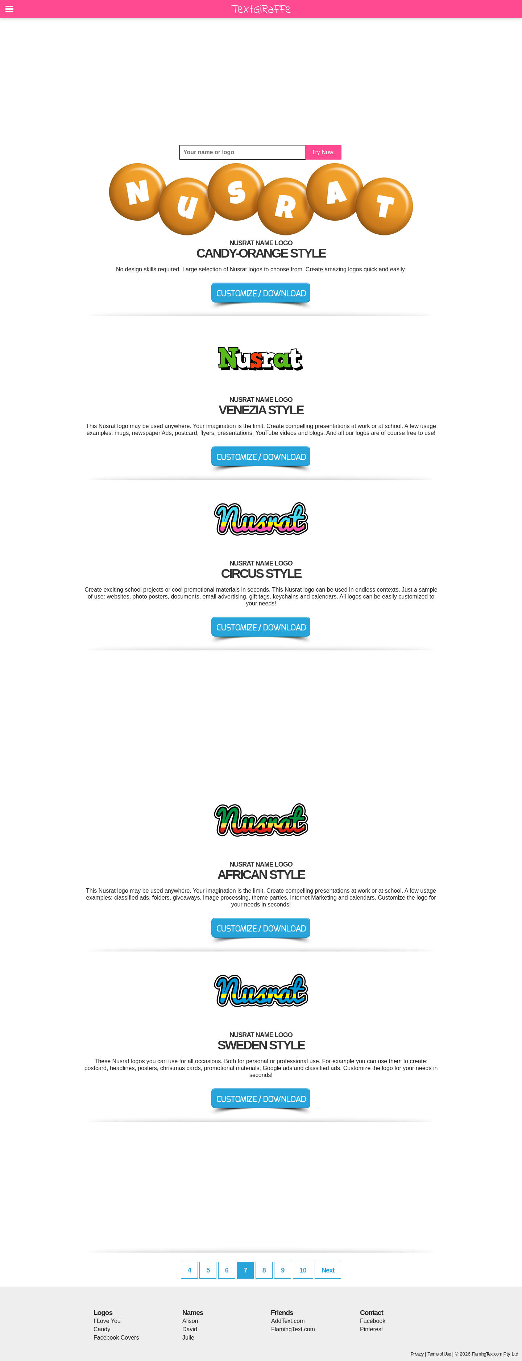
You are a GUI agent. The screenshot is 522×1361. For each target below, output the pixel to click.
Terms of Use (439, 1354)
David (189, 1329)
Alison (190, 1321)
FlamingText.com (293, 1329)
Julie (188, 1338)
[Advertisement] (261, 81)
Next (328, 1270)
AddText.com (287, 1321)
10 (303, 1270)
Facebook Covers (116, 1338)
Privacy (417, 1354)
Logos (103, 1312)
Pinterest (371, 1329)
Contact (371, 1312)
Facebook (372, 1321)
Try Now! (323, 152)
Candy (102, 1329)
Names (192, 1312)
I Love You (107, 1321)
